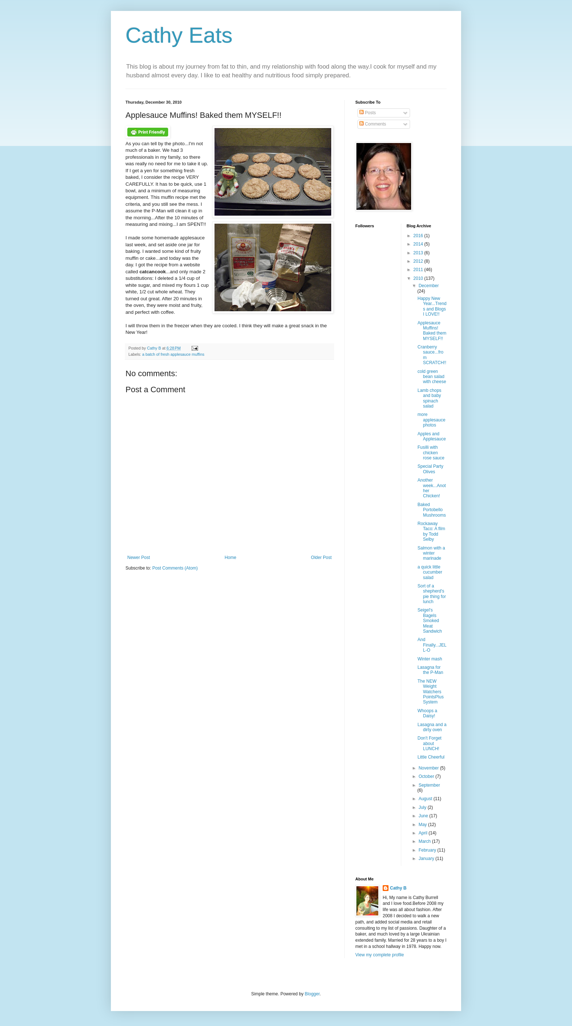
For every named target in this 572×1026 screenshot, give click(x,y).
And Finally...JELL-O (431, 645)
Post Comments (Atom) (175, 568)
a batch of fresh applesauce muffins (173, 354)
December (428, 285)
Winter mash (429, 659)
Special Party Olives (430, 469)
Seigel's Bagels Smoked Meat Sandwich (429, 621)
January (426, 858)
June (423, 815)
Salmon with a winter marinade (431, 553)
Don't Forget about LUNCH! (429, 743)
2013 (418, 252)
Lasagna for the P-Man (430, 670)
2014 (418, 244)
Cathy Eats (178, 35)
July (423, 807)
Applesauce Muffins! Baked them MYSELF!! (431, 330)
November (429, 768)
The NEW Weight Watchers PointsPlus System (430, 692)
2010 (418, 278)
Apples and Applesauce (431, 436)
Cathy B (398, 888)
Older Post (321, 557)
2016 (418, 235)
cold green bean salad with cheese (431, 377)
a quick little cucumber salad (429, 572)
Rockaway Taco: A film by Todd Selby (431, 531)
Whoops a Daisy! (427, 713)
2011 (418, 269)
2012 (418, 261)
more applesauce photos (431, 420)
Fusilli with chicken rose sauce (430, 452)
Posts (367, 112)
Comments (372, 124)
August (425, 798)
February (427, 850)
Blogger (312, 993)
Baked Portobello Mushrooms (431, 510)
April (423, 833)
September (429, 785)
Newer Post (138, 557)
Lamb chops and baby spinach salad (429, 398)
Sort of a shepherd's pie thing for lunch (431, 593)
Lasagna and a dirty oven (431, 727)
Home (230, 557)
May (423, 824)
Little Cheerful (430, 757)
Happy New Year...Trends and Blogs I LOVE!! (432, 306)
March (425, 841)
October (426, 776)
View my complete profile (379, 954)
